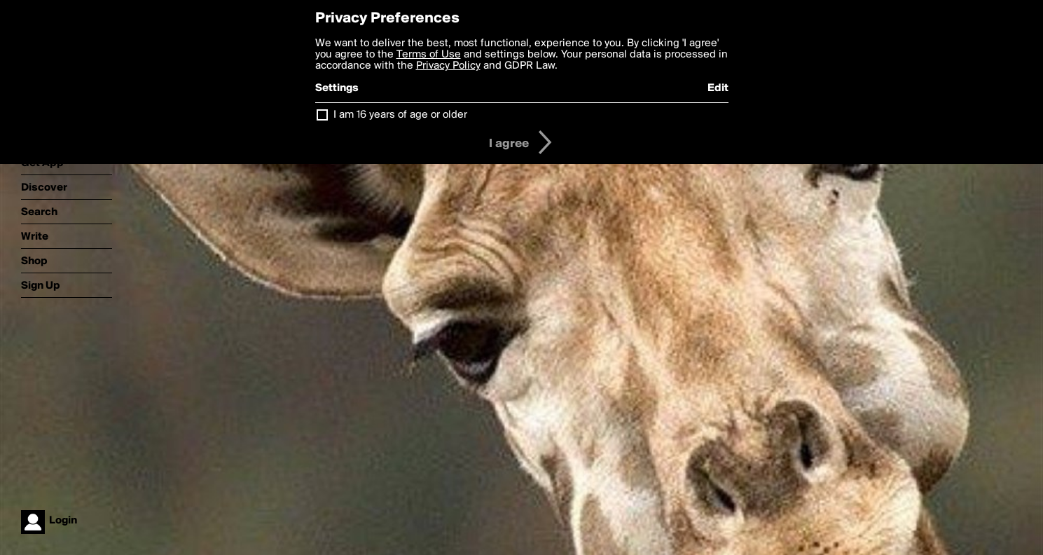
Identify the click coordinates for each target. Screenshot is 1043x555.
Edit (717, 88)
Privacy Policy (448, 65)
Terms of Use (428, 54)
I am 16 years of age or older (400, 115)
